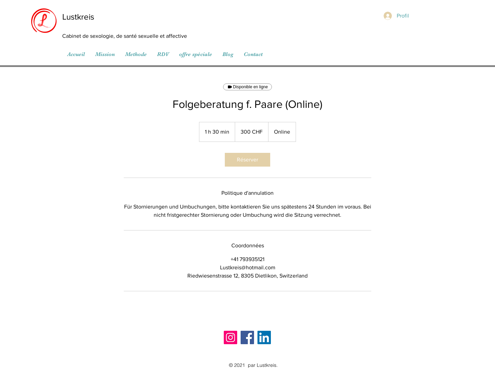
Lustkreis (78, 16)
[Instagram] (230, 337)
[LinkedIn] (264, 337)
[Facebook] (247, 337)
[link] (247, 160)
